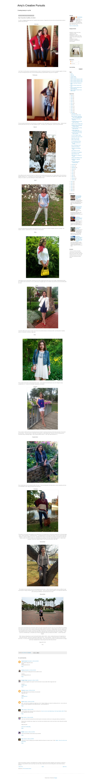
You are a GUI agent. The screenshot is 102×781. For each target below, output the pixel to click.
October (73, 166)
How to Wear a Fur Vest (75, 150)
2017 (72, 109)
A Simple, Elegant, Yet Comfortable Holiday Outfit (76, 131)
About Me (72, 75)
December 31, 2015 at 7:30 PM (33, 680)
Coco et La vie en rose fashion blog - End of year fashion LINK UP (53, 711)
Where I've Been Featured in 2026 (76, 79)
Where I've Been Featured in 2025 (76, 80)
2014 (72, 181)
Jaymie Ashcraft (24, 661)
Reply (22, 666)
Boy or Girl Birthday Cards (76, 145)
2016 (72, 110)
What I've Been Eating (75, 139)
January (73, 179)
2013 (72, 183)
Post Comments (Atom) (27, 768)
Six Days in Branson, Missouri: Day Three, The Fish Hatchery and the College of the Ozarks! (79, 239)
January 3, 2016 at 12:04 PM (30, 731)
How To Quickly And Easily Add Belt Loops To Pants (78, 197)
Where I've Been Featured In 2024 (76, 81)
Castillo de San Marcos (75, 146)
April (72, 175)
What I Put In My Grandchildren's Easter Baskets (79, 207)
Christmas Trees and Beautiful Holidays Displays (76, 126)
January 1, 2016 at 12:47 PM (29, 701)
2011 (72, 186)
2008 (72, 190)
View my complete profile (74, 25)
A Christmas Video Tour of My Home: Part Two (76, 128)
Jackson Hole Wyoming (78, 228)
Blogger (55, 777)
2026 (72, 95)
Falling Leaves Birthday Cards (76, 157)
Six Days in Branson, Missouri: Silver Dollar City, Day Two (79, 218)
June (73, 172)
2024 (72, 98)
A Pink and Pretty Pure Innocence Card (75, 162)
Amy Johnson (79, 17)
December (74, 113)
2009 (72, 189)
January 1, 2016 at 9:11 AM (30, 690)
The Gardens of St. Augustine (76, 152)
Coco (22, 709)
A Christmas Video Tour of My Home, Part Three (76, 122)
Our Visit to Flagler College (76, 135)
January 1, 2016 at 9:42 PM (28, 717)
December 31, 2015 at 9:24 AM (30, 670)
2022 (72, 101)
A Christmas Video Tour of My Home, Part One (76, 133)
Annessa (23, 670)
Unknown (23, 690)
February (73, 178)
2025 (72, 97)
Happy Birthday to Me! (75, 153)
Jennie (22, 701)
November (74, 164)
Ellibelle (22, 731)
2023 (72, 100)
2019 (72, 106)
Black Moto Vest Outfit (75, 138)
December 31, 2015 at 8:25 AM (33, 661)
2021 (72, 103)
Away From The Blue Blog (25, 726)
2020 (72, 104)
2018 (72, 107)
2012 (72, 184)
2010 (72, 187)
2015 (72, 112)
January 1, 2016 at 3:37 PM (28, 709)
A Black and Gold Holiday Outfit (76, 123)
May (72, 173)
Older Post (64, 766)
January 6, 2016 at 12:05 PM (29, 738)
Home (43, 766)
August (73, 169)
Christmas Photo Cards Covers (76, 136)
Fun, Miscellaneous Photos (76, 141)
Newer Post (21, 766)
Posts (71, 61)
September (74, 167)
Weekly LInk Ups (73, 77)
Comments (72, 63)
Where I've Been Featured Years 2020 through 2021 (76, 88)
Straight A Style (24, 680)
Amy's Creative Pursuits (31, 5)
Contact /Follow (73, 76)
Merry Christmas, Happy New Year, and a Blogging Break (76, 117)
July (72, 170)
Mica (22, 717)
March (73, 176)
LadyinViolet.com (24, 696)
